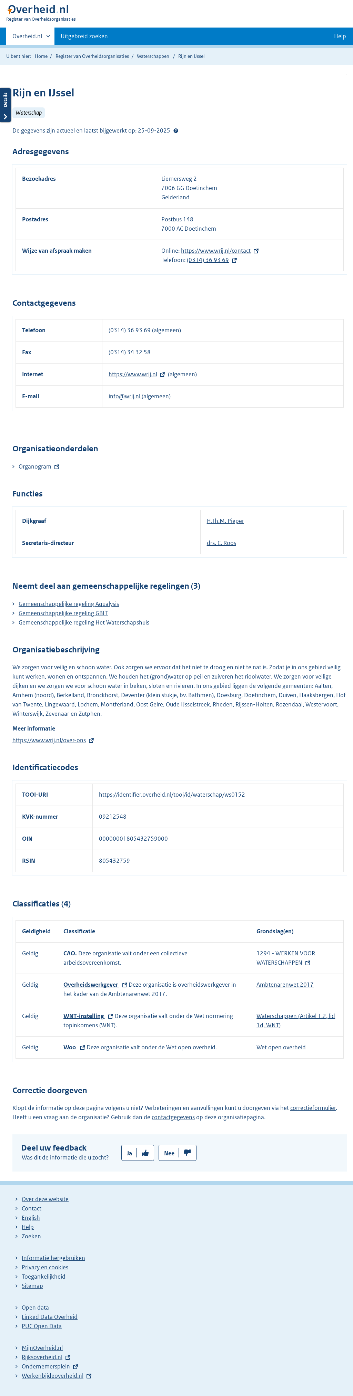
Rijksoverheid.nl (42, 1357)
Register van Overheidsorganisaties (92, 56)
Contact (31, 1208)
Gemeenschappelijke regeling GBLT (63, 613)
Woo (70, 1047)
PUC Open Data (42, 1326)
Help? (176, 130)
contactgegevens (173, 1117)
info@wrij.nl (125, 396)
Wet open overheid (281, 1047)
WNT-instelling (84, 1016)
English (31, 1217)
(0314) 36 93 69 (208, 260)
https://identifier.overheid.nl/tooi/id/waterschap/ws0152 (172, 794)
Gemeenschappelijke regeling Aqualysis (69, 604)
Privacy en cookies (45, 1267)
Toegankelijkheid (43, 1276)
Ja (129, 1153)
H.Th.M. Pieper (225, 521)
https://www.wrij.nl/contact (216, 250)
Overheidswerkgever (91, 984)
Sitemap (32, 1286)
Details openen (5, 105)
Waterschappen (153, 56)
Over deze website (45, 1199)
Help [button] (340, 36)
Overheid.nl (27, 38)
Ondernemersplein (46, 1366)
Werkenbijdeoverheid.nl (52, 1375)
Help (28, 1227)
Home (41, 56)
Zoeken (31, 1236)
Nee (169, 1153)
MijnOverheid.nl (42, 1348)
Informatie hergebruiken (53, 1258)
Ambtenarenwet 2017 (285, 984)
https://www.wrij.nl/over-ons (49, 740)
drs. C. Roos (221, 543)
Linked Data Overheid (50, 1317)
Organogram (35, 466)
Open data (35, 1307)
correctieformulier (313, 1108)
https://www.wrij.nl (133, 374)
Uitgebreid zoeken (84, 36)
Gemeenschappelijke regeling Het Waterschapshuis (84, 622)
